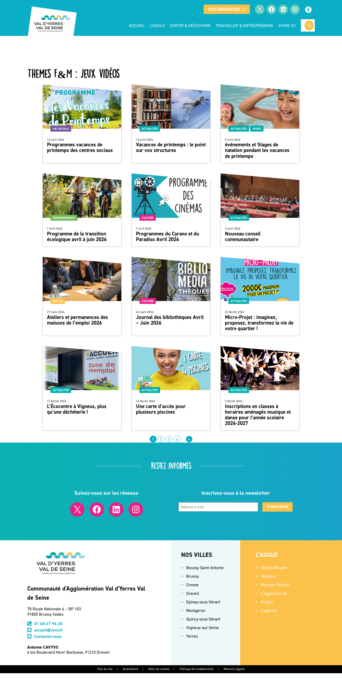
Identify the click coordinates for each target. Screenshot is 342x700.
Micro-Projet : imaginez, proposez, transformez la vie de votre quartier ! (259, 322)
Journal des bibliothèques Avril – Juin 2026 (170, 320)
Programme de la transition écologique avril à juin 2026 (77, 236)
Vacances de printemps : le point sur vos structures (171, 147)
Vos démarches (227, 9)
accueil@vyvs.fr (48, 630)
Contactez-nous (47, 636)
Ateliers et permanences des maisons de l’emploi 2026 (77, 320)
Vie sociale (61, 128)
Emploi (58, 301)
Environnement (64, 217)
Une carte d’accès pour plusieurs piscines (161, 409)
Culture (148, 217)
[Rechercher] (309, 25)
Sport (256, 128)
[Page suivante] (189, 439)
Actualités (150, 128)
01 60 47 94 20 (48, 623)
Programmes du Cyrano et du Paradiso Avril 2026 (167, 236)
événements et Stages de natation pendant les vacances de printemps (257, 150)
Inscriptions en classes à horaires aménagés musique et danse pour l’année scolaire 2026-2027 (258, 415)
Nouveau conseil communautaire (243, 236)
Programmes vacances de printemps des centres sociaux (80, 147)
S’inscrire (277, 506)
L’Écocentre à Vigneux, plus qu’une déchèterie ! (76, 409)
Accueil (137, 25)
